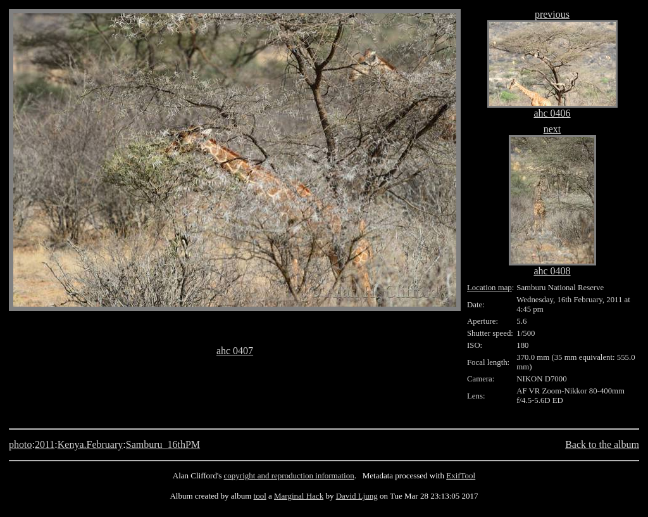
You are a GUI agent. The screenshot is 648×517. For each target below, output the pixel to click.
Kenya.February (90, 444)
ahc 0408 (551, 270)
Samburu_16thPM (163, 444)
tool (260, 496)
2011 (44, 444)
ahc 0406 (551, 113)
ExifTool (460, 475)
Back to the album (602, 444)
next (552, 129)
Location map (489, 287)
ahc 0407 (234, 350)
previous (552, 14)
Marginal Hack (298, 496)
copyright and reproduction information (289, 475)
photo (20, 444)
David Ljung (357, 496)
